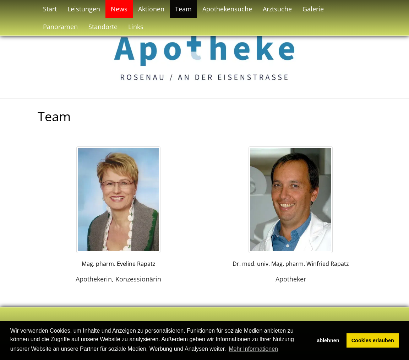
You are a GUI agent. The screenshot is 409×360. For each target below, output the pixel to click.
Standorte (103, 26)
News (119, 9)
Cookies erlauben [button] (372, 340)
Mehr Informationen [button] (253, 349)
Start (50, 9)
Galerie (313, 9)
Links (135, 26)
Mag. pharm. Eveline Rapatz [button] (119, 264)
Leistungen (83, 9)
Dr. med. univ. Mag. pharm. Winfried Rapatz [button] (291, 264)
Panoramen (60, 26)
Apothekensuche (227, 9)
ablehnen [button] (328, 340)
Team (183, 9)
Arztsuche (277, 9)
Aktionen (151, 9)
